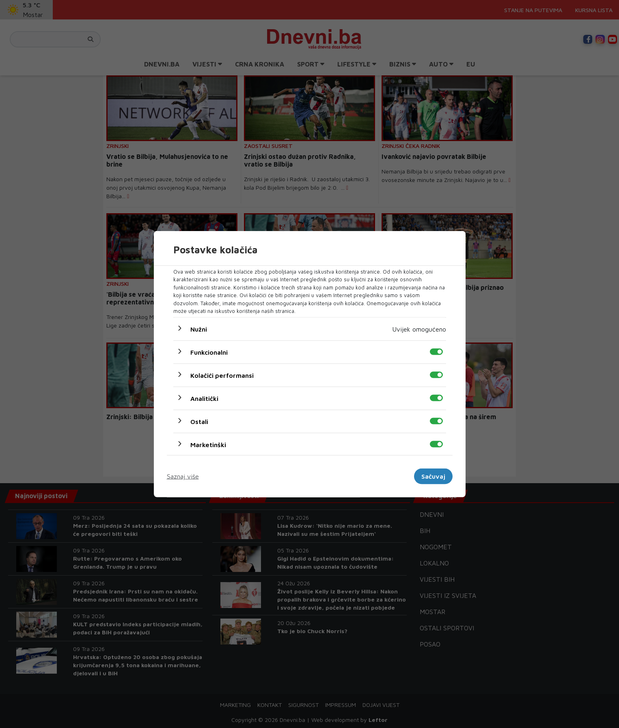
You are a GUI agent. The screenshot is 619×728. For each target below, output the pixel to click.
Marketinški (208, 444)
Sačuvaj (433, 476)
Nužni (198, 328)
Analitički (204, 398)
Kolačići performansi (222, 375)
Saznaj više (183, 476)
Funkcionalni (209, 351)
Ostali (199, 421)
